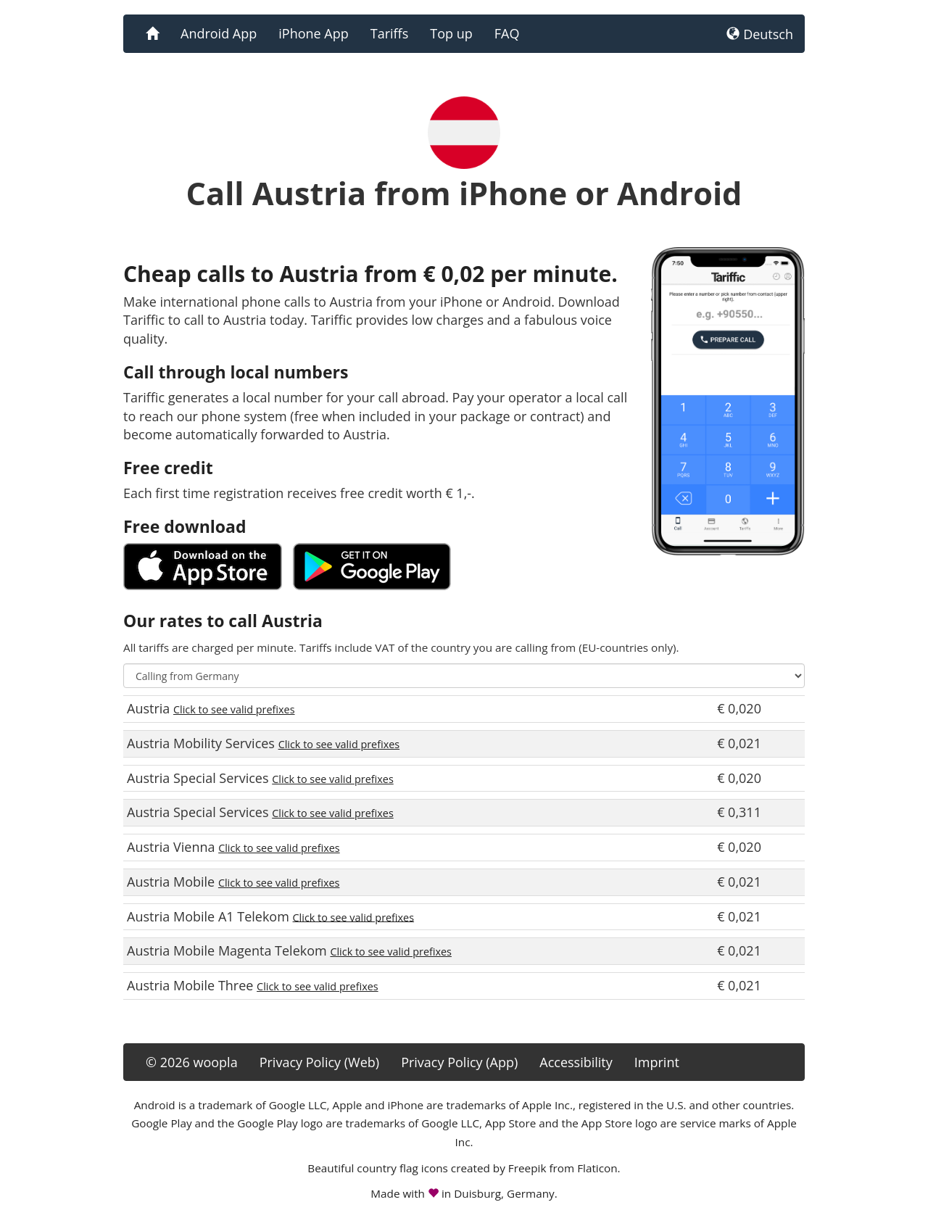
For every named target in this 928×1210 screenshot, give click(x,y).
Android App (219, 33)
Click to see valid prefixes (234, 709)
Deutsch (759, 34)
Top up (451, 33)
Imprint (656, 1062)
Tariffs (389, 33)
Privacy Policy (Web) (319, 1062)
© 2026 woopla (192, 1062)
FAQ (507, 33)
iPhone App (313, 33)
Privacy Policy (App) (459, 1062)
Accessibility (576, 1062)
